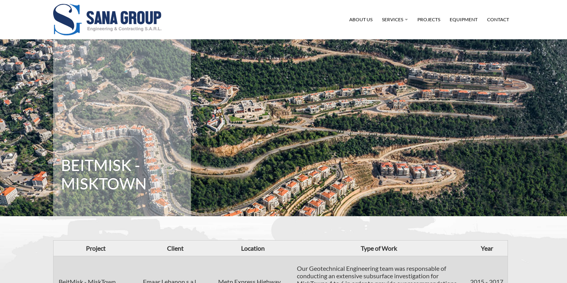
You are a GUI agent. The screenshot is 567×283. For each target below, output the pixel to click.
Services (396, 24)
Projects (428, 19)
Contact (498, 19)
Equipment (464, 19)
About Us (360, 19)
